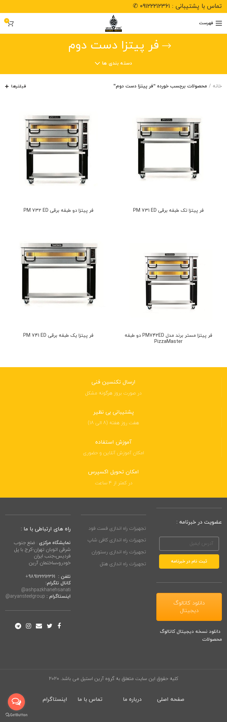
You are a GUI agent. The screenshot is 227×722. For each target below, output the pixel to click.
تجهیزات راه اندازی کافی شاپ (116, 540)
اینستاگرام (55, 699)
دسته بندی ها (117, 63)
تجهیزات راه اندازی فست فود (117, 528)
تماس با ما (90, 699)
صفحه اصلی (170, 699)
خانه (217, 86)
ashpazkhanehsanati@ (46, 590)
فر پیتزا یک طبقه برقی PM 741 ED (58, 336)
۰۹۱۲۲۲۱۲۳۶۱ (155, 6)
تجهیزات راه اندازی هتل (123, 564)
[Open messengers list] (16, 701)
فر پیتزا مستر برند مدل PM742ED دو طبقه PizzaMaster (168, 339)
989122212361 (41, 576)
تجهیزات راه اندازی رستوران (118, 552)
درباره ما (132, 699)
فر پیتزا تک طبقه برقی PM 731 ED (168, 211)
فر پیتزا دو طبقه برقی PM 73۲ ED (59, 211)
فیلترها (18, 86)
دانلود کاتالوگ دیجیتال (189, 606)
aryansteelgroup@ (25, 596)
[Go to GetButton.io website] (16, 715)
